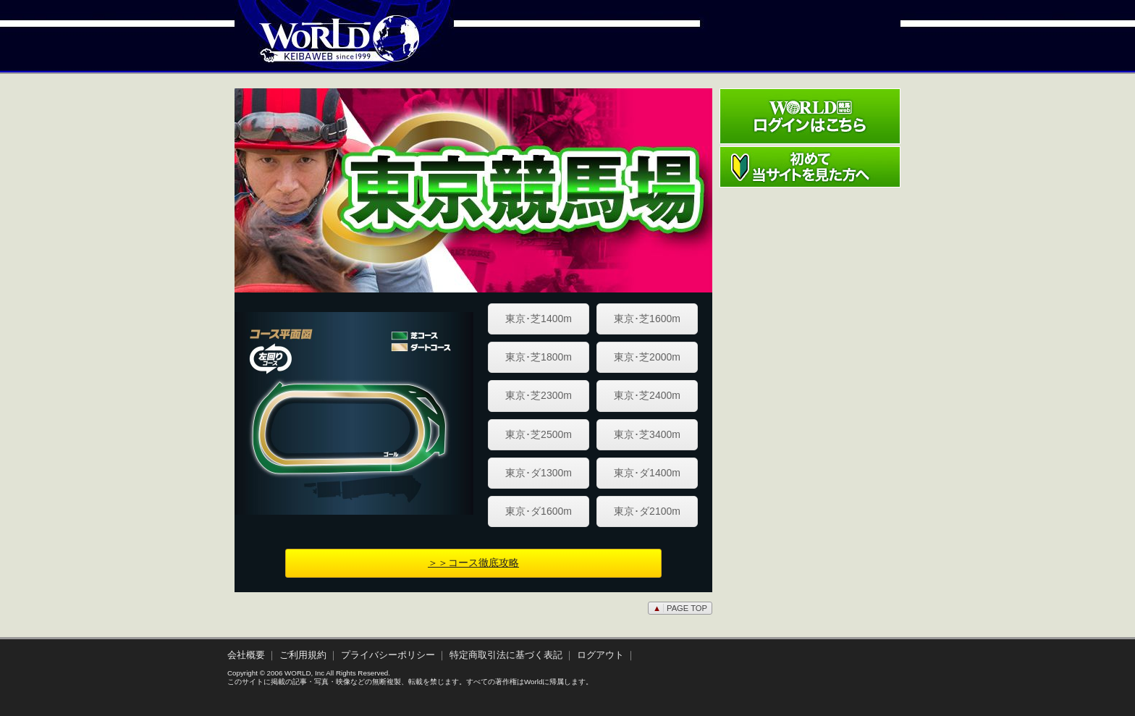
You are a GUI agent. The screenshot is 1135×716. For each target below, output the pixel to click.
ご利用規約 (302, 655)
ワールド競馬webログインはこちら (810, 116)
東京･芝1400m (538, 318)
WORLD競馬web (324, 47)
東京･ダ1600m (538, 511)
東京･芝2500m (538, 434)
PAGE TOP (680, 608)
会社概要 (246, 655)
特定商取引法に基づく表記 (506, 655)
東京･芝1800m (538, 357)
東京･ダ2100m (647, 511)
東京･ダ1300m (538, 473)
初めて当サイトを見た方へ (810, 167)
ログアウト (600, 655)
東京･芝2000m (647, 357)
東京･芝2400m (647, 395)
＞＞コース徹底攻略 (473, 562)
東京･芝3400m (647, 434)
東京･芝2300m (538, 395)
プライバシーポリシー (388, 655)
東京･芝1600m (647, 318)
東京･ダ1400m (647, 473)
